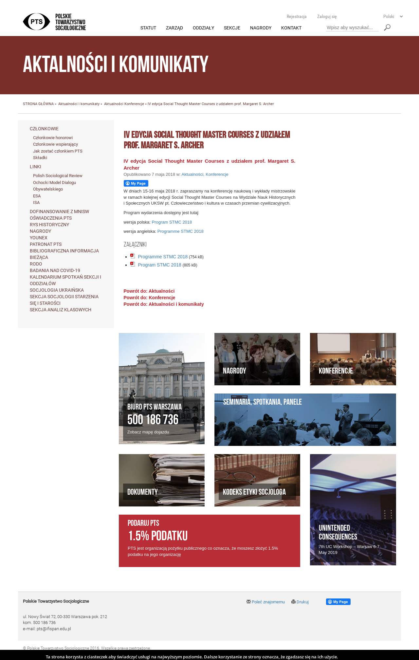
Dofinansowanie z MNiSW (59, 211)
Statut (148, 28)
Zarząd (174, 28)
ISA (36, 202)
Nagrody (260, 28)
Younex (38, 237)
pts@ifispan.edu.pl (54, 628)
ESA (37, 195)
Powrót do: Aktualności (149, 291)
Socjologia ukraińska (57, 290)
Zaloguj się (327, 16)
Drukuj (300, 601)
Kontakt (291, 28)
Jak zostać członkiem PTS (57, 151)
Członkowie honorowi (53, 137)
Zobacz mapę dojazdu (148, 432)
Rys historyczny (49, 224)
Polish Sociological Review (57, 176)
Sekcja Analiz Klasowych (60, 309)
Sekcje (232, 28)
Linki (35, 167)
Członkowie (44, 128)
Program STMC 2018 (172, 222)
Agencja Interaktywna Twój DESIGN (69, 654)
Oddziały (203, 28)
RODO (36, 263)
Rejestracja (297, 16)
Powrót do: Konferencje (149, 297)
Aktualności (113, 104)
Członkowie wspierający (55, 144)
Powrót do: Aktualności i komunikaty (164, 304)
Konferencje (134, 104)
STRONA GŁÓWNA (38, 104)
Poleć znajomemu (265, 601)
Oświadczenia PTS (51, 218)
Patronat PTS (46, 244)
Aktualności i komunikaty (79, 104)
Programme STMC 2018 (180, 231)
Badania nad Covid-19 (55, 270)
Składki (40, 158)
